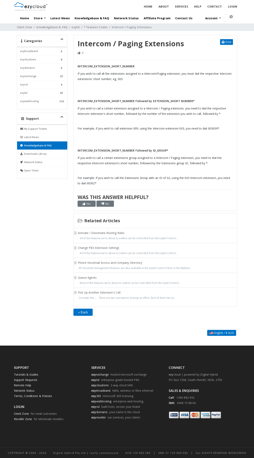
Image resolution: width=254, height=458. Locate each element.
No (105, 204)
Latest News (60, 18)
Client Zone (24, 27)
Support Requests (25, 380)
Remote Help (22, 385)
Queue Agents (155, 281)
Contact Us (183, 18)
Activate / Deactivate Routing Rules (155, 236)
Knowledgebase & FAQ (92, 18)
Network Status (126, 18)
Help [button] (197, 6)
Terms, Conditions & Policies (33, 396)
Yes (87, 204)
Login (232, 6)
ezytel (76, 27)
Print (226, 42)
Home (148, 6)
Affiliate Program (157, 18)
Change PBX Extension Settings (155, 251)
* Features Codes (96, 27)
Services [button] (181, 6)
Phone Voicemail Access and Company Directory (155, 266)
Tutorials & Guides (26, 374)
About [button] (164, 6)
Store (38, 18)
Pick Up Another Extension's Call (155, 296)
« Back (83, 312)
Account (212, 18)
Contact (214, 6)
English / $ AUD (221, 333)
